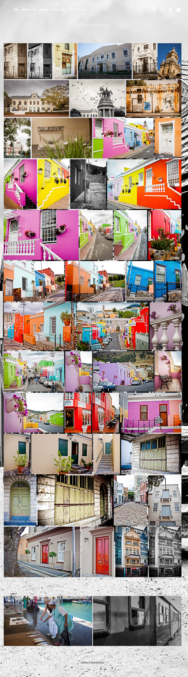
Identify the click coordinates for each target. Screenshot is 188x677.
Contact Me (81, 9)
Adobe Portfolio (97, 662)
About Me (26, 9)
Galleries (44, 9)
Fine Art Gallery (58, 9)
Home (16, 9)
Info (34, 9)
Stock (70, 9)
